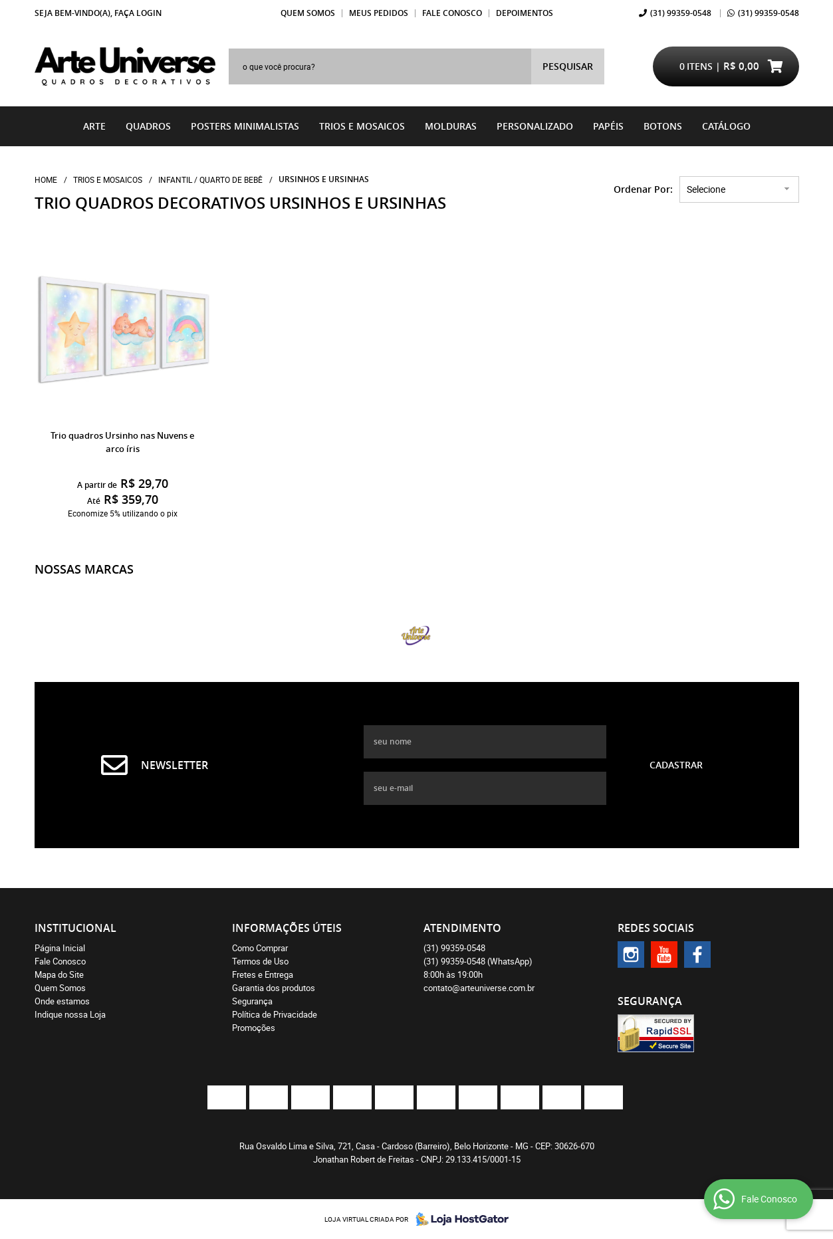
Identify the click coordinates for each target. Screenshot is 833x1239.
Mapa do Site (59, 974)
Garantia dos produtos (273, 988)
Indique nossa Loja (70, 1014)
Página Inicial (60, 948)
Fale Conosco (452, 13)
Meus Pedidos (378, 13)
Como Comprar (260, 948)
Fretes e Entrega (262, 974)
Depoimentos (524, 13)
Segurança (252, 1001)
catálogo (726, 126)
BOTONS (663, 126)
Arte (94, 126)
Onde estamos (62, 1001)
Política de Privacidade (274, 1014)
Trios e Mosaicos (362, 126)
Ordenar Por (642, 189)
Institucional (75, 928)
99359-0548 (680, 13)
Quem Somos (308, 13)
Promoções (253, 1028)
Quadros (148, 126)
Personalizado (535, 126)
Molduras (451, 126)
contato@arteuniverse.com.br (479, 988)
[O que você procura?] (567, 66)
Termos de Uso (260, 961)
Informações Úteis (287, 928)
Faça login (138, 13)
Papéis (608, 126)
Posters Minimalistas (245, 126)
